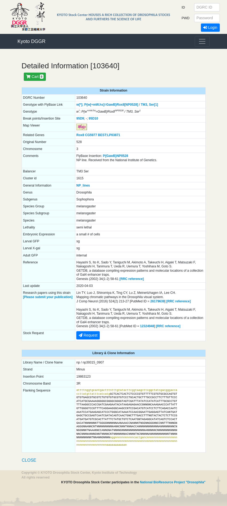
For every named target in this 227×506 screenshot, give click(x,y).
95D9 (80, 118)
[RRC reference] (132, 279)
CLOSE (29, 460)
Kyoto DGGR (32, 41)
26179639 (157, 301)
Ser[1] (153, 104)
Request (88, 335)
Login (210, 27)
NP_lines (83, 185)
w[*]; (79, 104)
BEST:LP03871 (109, 135)
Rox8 (80, 135)
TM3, (144, 104)
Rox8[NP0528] (127, 104)
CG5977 (91, 135)
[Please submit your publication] (47, 297)
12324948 (147, 326)
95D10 (93, 118)
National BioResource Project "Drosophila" (172, 482)
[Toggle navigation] (202, 41)
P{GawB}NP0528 (115, 156)
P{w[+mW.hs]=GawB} (100, 104)
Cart (34, 76)
